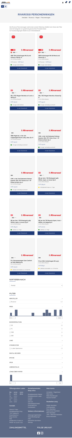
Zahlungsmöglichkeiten (34, 415)
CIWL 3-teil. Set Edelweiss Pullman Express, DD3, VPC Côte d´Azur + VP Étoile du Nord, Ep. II (49, 138)
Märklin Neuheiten (51, 405)
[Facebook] (38, 433)
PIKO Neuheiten (50, 413)
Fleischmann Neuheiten (53, 411)
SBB (12, 335)
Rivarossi (13, 302)
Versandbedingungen (34, 417)
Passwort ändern (51, 397)
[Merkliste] (66, 2)
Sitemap (30, 422)
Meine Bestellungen (52, 396)
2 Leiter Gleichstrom (16, 348)
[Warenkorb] (70, 2)
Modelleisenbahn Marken (35, 394)
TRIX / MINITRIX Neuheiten (54, 414)
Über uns (30, 401)
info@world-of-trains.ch (16, 420)
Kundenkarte (31, 407)
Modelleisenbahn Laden (35, 396)
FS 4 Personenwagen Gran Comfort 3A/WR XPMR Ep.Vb (21, 261)
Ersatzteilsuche (32, 405)
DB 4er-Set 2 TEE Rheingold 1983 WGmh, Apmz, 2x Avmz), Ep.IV (21, 221)
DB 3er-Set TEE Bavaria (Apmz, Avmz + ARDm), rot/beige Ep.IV (49, 221)
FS (11, 329)
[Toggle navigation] (5, 6)
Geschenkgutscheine (34, 403)
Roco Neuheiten (51, 409)
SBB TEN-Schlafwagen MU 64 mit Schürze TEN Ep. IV (21, 56)
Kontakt (30, 398)
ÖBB (12, 332)
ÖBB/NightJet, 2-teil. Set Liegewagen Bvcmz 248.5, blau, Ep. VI (22, 136)
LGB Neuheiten (50, 407)
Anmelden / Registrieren (53, 392)
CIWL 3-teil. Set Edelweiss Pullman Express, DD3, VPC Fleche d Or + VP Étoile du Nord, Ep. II (21, 180)
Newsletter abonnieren (34, 420)
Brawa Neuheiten (51, 416)
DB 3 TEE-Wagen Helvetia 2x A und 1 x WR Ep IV (22, 96)
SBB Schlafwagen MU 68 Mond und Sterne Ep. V (49, 56)
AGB (29, 418)
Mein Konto (49, 394)
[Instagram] (42, 433)
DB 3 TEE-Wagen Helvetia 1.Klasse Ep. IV (49, 96)
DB (12, 325)
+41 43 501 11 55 (18, 422)
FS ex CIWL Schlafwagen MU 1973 (48, 261)
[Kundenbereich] (63, 2)
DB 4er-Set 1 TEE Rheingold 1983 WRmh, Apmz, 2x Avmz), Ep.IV (48, 179)
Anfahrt (30, 400)
